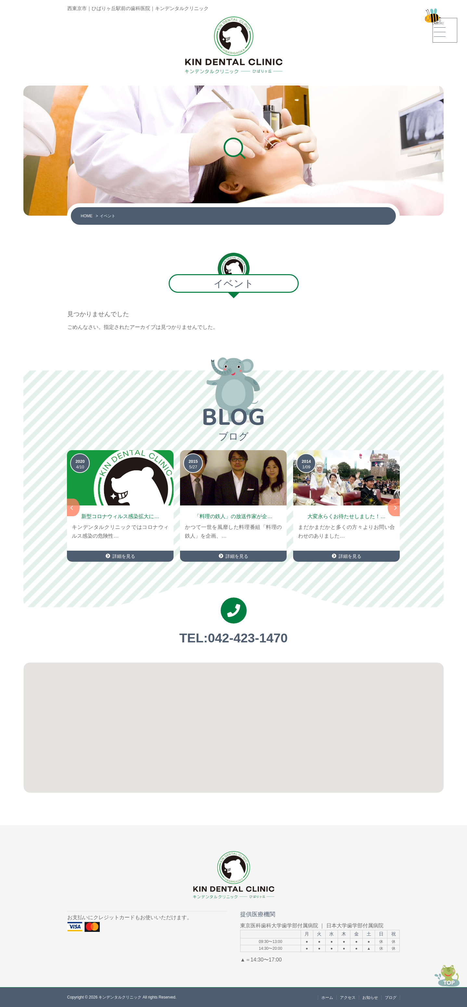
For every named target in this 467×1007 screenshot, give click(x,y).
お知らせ (370, 997)
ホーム (327, 997)
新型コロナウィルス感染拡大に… (120, 516)
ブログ (390, 997)
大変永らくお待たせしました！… (346, 516)
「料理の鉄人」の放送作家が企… (233, 516)
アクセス (348, 997)
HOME (86, 216)
